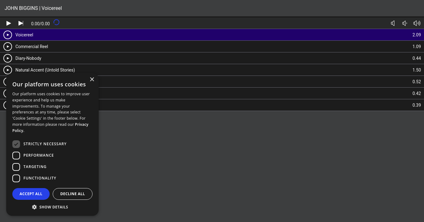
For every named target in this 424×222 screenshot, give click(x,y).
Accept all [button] (31, 193)
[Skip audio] (20, 23)
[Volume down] (404, 23)
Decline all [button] (72, 193)
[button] (52, 207)
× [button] (91, 79)
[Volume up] (416, 23)
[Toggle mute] (392, 23)
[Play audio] (8, 23)
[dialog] (52, 144)
